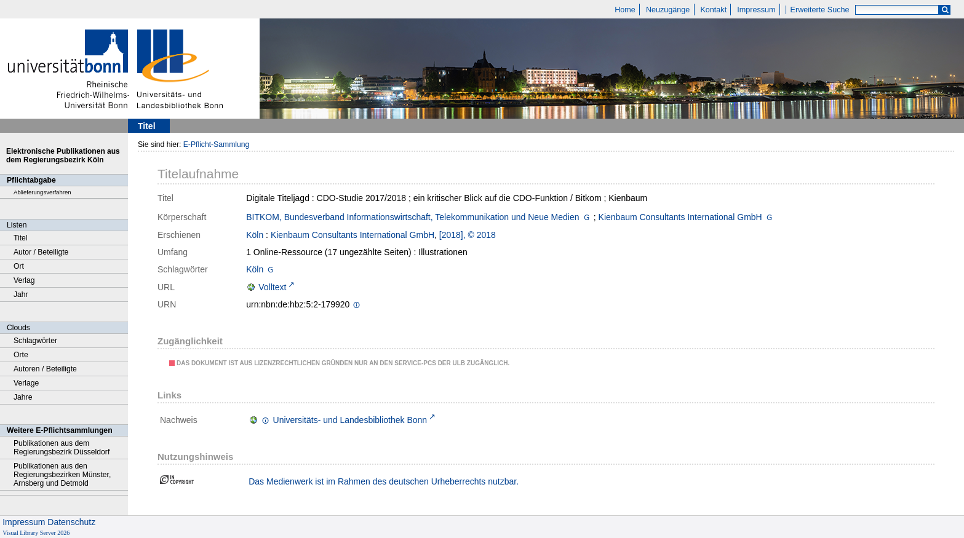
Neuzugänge (668, 10)
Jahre (23, 397)
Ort (19, 266)
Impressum (756, 10)
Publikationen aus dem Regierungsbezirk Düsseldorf (62, 447)
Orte (21, 354)
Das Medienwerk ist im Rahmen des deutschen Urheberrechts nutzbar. (384, 481)
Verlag (24, 280)
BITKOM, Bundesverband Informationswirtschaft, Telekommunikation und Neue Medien (412, 217)
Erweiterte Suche (820, 10)
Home (625, 10)
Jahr (21, 294)
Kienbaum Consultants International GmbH (680, 217)
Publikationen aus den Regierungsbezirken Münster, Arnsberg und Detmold (62, 475)
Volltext (272, 287)
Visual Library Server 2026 (36, 532)
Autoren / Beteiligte (45, 369)
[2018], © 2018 (467, 235)
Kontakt (713, 10)
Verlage (26, 383)
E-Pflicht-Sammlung (216, 144)
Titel (21, 238)
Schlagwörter (35, 340)
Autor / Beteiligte (41, 252)
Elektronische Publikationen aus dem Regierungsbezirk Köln (63, 155)
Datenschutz (71, 522)
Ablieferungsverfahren (42, 192)
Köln (254, 235)
